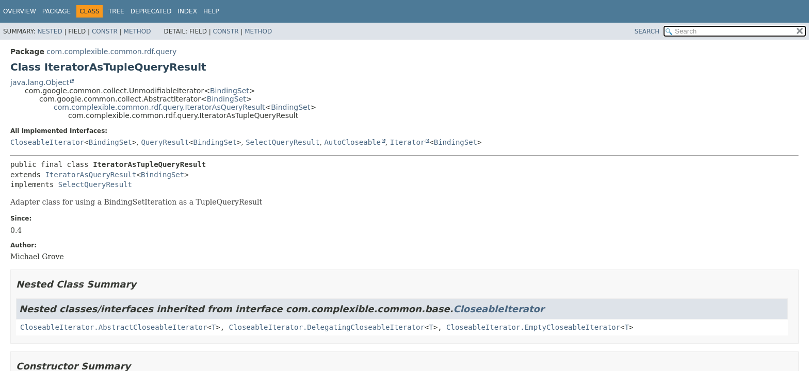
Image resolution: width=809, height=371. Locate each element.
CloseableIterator (47, 142)
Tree (116, 11)
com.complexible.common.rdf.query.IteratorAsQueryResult (159, 107)
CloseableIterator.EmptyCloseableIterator (533, 327)
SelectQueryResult (282, 142)
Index (187, 11)
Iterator (407, 142)
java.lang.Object (39, 82)
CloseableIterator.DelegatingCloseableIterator (327, 327)
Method (137, 31)
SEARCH (647, 31)
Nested (49, 31)
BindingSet (229, 91)
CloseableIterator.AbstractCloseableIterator (113, 327)
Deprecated (151, 11)
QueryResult (165, 142)
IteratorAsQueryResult (90, 175)
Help (211, 11)
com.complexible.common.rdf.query (111, 51)
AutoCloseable (352, 142)
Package (56, 11)
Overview (19, 11)
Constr (105, 31)
